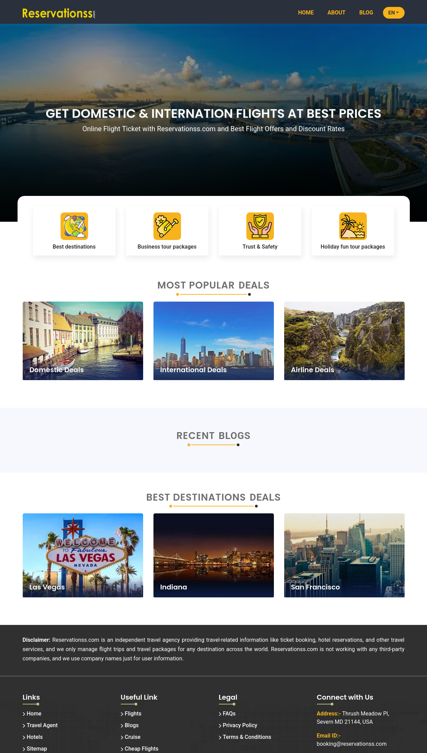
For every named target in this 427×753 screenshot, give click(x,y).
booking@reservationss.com (352, 744)
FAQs (229, 713)
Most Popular (196, 285)
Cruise (133, 737)
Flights (133, 713)
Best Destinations (196, 497)
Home (305, 12)
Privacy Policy (240, 725)
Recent (196, 436)
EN (391, 13)
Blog (366, 12)
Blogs (132, 725)
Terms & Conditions (247, 737)
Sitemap (37, 748)
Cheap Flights (142, 748)
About (336, 12)
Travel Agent (42, 725)
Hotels (35, 737)
